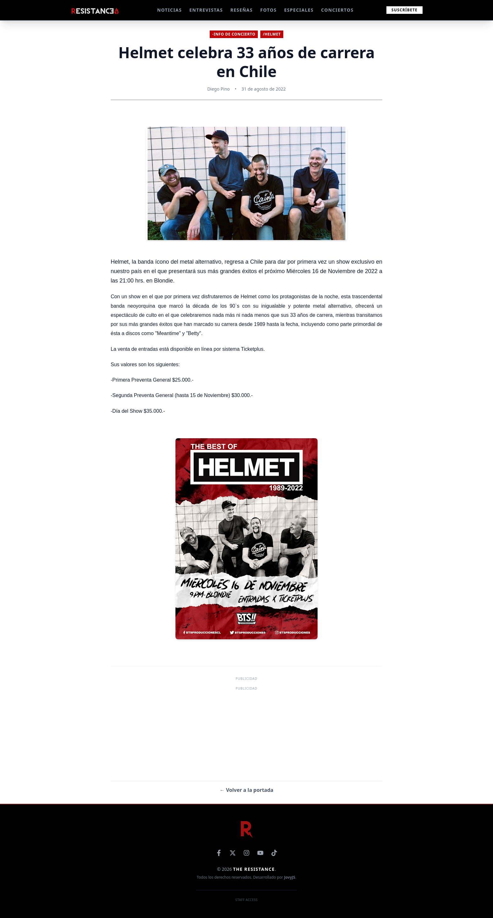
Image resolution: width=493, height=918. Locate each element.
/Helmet (272, 34)
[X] (233, 853)
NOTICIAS (169, 10)
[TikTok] (274, 853)
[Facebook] (219, 853)
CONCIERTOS (337, 10)
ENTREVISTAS (206, 10)
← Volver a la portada (247, 789)
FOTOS (268, 10)
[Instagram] (246, 853)
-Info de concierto (233, 34)
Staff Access (246, 900)
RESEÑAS (241, 10)
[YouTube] (260, 853)
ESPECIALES (299, 10)
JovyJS (289, 877)
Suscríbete (404, 10)
